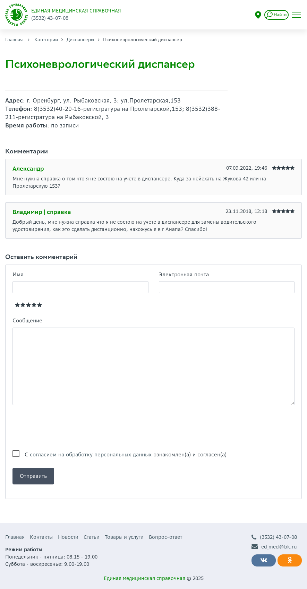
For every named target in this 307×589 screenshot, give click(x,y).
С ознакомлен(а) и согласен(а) (126, 454)
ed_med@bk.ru (274, 547)
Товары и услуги (124, 537)
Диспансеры (80, 40)
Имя (18, 274)
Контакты (41, 537)
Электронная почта (184, 274)
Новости (68, 537)
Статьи (92, 537)
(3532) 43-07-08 (274, 537)
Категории (46, 40)
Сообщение (27, 320)
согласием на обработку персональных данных (91, 454)
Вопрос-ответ (165, 537)
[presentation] (65, 427)
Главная (14, 40)
